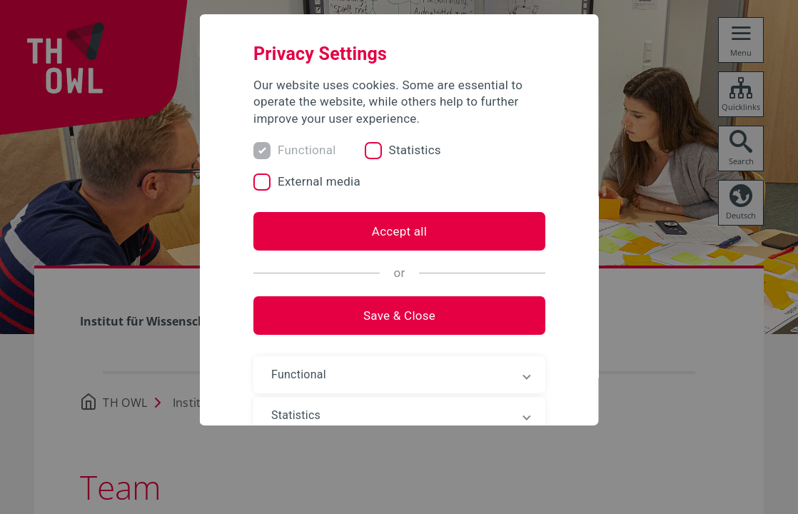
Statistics (414, 150)
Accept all (398, 231)
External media (319, 181)
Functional (307, 150)
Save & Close (399, 315)
